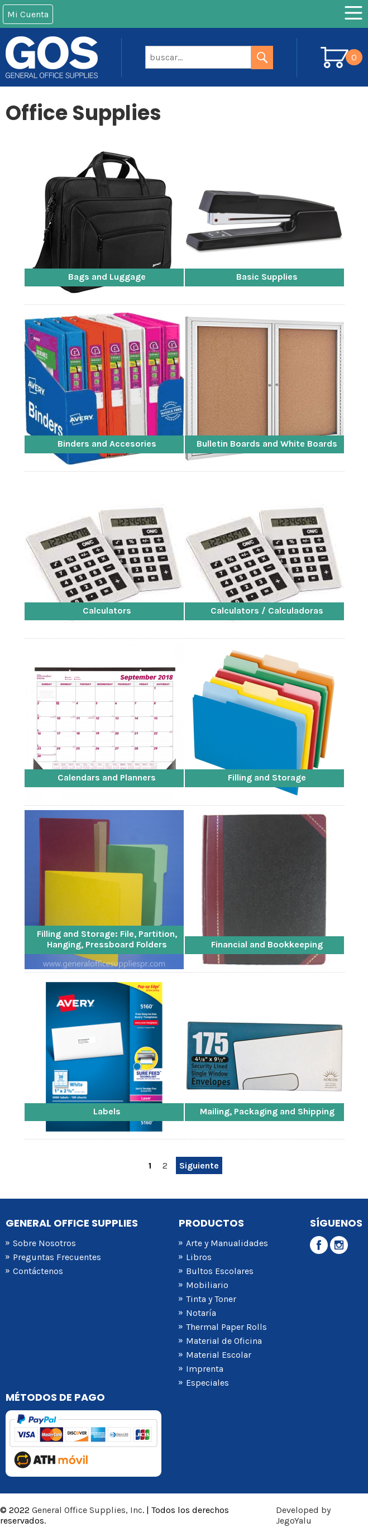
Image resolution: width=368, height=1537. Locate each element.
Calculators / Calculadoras (267, 610)
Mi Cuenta (28, 14)
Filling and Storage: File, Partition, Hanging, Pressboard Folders (107, 939)
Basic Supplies (267, 276)
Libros (199, 1257)
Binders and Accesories (107, 443)
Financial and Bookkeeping (267, 944)
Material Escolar (218, 1354)
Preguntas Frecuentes (57, 1257)
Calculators (107, 610)
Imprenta (204, 1368)
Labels (107, 1111)
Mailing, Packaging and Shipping (267, 1111)
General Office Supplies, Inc (87, 1510)
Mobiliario (207, 1285)
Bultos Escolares (220, 1271)
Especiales (207, 1382)
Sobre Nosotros (44, 1243)
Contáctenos (38, 1271)
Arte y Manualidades (227, 1243)
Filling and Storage (267, 777)
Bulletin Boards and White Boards (267, 443)
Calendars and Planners (107, 777)
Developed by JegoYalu (303, 1515)
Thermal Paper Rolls (226, 1326)
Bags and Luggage (107, 276)
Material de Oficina (224, 1340)
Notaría (201, 1313)
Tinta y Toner (211, 1299)
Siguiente (199, 1165)
